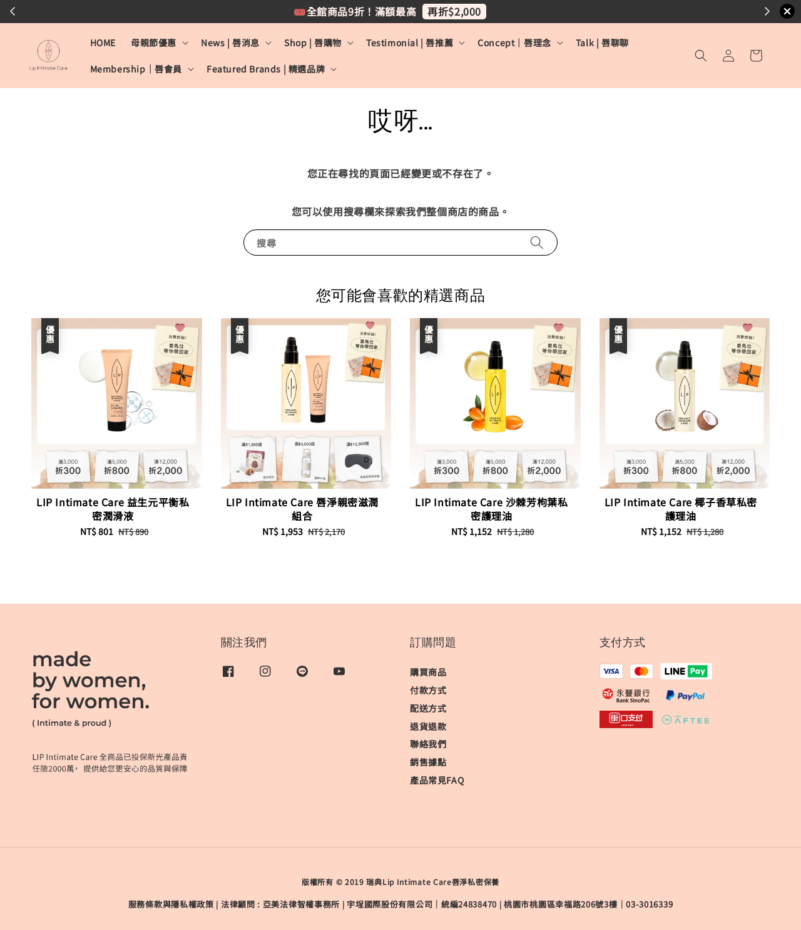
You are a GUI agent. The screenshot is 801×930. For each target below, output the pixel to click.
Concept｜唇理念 (514, 42)
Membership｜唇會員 (136, 68)
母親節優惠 (153, 42)
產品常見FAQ (437, 780)
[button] (701, 55)
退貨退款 (428, 726)
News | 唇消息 (230, 42)
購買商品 (428, 672)
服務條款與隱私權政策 (171, 904)
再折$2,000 (454, 11)
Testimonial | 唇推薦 (409, 42)
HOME (103, 42)
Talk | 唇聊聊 (602, 42)
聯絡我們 (428, 744)
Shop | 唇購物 (313, 42)
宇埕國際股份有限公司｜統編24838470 (422, 904)
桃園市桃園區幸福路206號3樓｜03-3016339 (588, 904)
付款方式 (428, 690)
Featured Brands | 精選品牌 (266, 68)
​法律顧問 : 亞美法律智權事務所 (280, 904)
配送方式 (428, 708)
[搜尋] (537, 242)
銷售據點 (428, 762)
